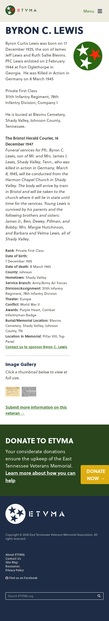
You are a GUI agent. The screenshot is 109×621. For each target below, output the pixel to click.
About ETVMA (15, 554)
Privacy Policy (14, 570)
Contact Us (13, 558)
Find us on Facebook (21, 578)
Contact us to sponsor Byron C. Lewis (36, 346)
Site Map (11, 562)
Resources (12, 566)
